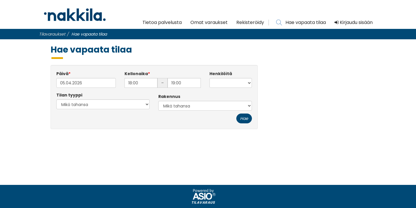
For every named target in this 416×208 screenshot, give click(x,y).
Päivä (62, 74)
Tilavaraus (203, 202)
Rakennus (169, 96)
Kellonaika (136, 74)
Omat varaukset (209, 22)
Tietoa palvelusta (162, 22)
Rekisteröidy (250, 22)
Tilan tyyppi (69, 95)
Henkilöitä (220, 74)
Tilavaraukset (52, 34)
